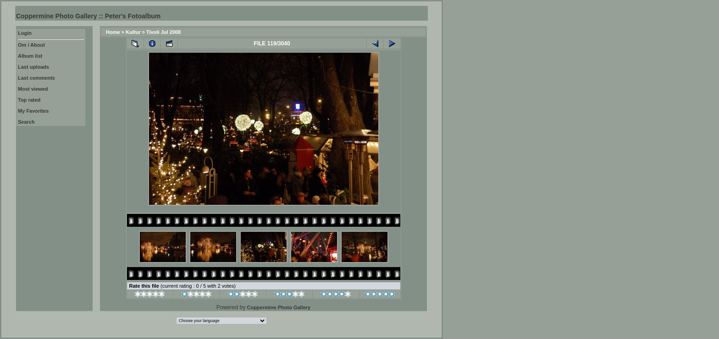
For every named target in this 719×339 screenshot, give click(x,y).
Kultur (133, 32)
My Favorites (33, 111)
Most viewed (33, 89)
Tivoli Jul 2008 (163, 32)
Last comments (36, 78)
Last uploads (33, 67)
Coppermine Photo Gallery (278, 307)
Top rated (29, 100)
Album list (30, 56)
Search (26, 122)
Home (113, 32)
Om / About (31, 45)
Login (25, 33)
